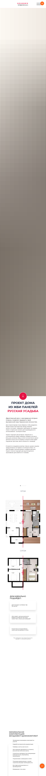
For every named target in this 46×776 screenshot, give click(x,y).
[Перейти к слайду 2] (21, 485)
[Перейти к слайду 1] (20, 485)
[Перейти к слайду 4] (24, 485)
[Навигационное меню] (42, 3)
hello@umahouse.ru (23, 5)
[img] (10, 4)
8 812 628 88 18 (22, 3)
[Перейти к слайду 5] (25, 485)
